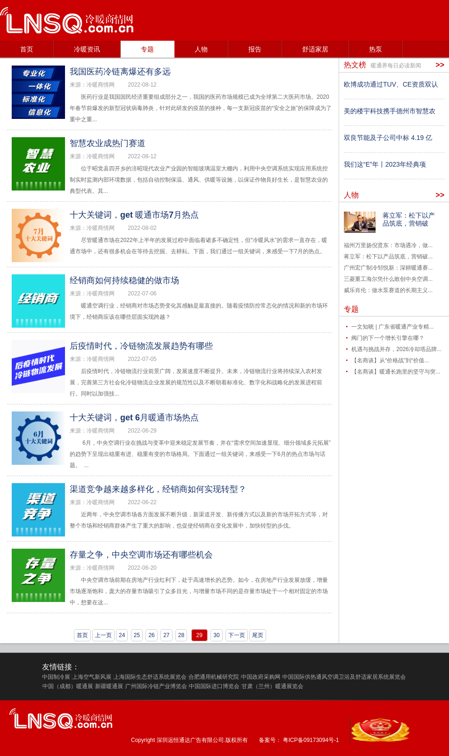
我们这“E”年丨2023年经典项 (385, 164)
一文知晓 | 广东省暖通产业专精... (392, 326)
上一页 (103, 635)
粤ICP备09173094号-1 (311, 740)
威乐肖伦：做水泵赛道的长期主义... (388, 290)
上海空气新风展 (91, 677)
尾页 (257, 635)
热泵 (375, 49)
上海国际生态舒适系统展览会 (150, 677)
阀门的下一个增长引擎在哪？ (387, 338)
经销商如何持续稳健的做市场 (124, 280)
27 (166, 635)
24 (122, 635)
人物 (201, 49)
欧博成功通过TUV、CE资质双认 (391, 84)
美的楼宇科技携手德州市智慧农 (389, 111)
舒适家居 (315, 49)
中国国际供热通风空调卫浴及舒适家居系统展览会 (344, 677)
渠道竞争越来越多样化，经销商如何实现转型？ (158, 489)
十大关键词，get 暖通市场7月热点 (134, 215)
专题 (147, 49)
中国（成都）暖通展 (68, 686)
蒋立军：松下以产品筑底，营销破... (388, 256)
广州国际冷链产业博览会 (156, 686)
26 (151, 635)
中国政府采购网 (260, 677)
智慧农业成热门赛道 (107, 143)
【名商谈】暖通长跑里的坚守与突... (395, 371)
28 (181, 635)
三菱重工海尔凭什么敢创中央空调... (388, 279)
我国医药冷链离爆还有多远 (120, 71)
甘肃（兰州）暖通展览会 (272, 686)
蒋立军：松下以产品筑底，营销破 (409, 219)
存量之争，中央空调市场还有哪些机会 (141, 554)
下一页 (236, 635)
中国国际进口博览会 (214, 686)
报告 (254, 49)
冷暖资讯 (87, 49)
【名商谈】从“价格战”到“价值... (390, 360)
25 (137, 635)
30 (216, 635)
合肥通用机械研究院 (213, 677)
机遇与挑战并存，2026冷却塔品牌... (396, 349)
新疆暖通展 (109, 686)
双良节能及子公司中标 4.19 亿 (388, 137)
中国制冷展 (56, 677)
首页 (26, 49)
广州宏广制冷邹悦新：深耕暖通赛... (388, 267)
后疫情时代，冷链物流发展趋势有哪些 (141, 346)
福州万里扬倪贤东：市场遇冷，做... (388, 245)
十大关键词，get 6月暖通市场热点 (134, 417)
